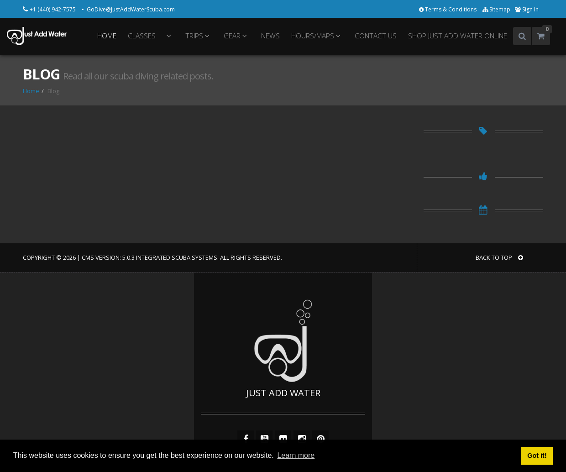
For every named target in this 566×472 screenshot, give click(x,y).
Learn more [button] (295, 455)
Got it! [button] (536, 455)
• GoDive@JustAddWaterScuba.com (128, 9)
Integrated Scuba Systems (176, 257)
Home (31, 91)
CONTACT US (376, 36)
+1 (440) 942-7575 (53, 9)
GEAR (237, 36)
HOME (106, 36)
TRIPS (198, 36)
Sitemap (496, 9)
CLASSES (142, 36)
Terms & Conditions (448, 9)
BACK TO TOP (499, 257)
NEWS (270, 36)
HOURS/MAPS (317, 36)
